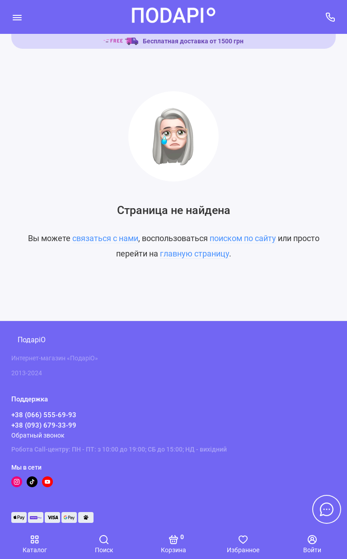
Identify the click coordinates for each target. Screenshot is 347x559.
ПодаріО (32, 339)
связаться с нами (105, 238)
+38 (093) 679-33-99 (43, 425)
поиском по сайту (243, 238)
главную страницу (194, 253)
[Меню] (17, 17)
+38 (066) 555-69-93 (43, 415)
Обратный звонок (38, 435)
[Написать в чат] (326, 509)
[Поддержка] (330, 17)
